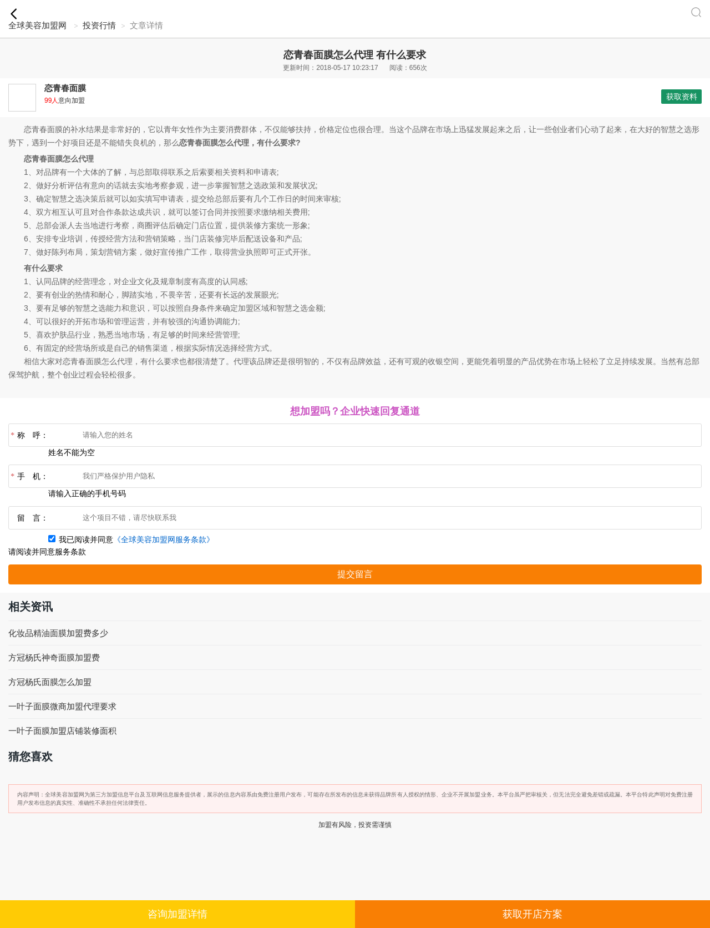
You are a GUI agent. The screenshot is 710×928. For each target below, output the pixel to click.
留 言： (32, 518)
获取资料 (681, 96)
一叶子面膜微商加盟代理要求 (62, 706)
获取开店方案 (532, 914)
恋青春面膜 (65, 88)
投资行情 (99, 25)
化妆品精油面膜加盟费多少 (58, 633)
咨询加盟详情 (177, 914)
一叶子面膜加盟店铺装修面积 (62, 730)
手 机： (28, 476)
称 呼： (28, 435)
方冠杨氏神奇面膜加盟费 (54, 657)
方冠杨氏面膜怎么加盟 (50, 682)
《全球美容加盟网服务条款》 (163, 540)
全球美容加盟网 (37, 25)
